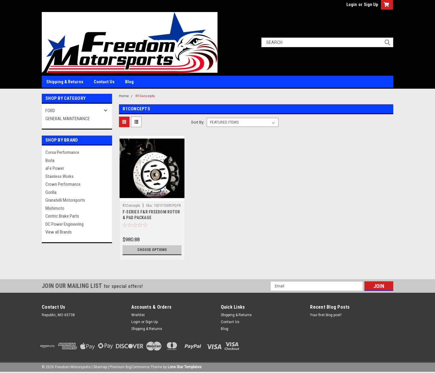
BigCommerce (138, 367)
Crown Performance (63, 184)
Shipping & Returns (64, 81)
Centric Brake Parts (62, 216)
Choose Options (152, 249)
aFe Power (54, 168)
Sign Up (371, 4)
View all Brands (58, 232)
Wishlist (138, 315)
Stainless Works (59, 176)
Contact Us (104, 81)
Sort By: (197, 122)
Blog (129, 81)
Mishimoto (54, 208)
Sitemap (100, 367)
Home (124, 96)
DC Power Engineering (64, 224)
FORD (50, 110)
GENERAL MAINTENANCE (67, 118)
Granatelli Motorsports (65, 200)
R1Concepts (145, 96)
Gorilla (50, 192)
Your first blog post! (326, 315)
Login (351, 4)
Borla (49, 160)
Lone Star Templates (185, 367)
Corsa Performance (62, 152)
